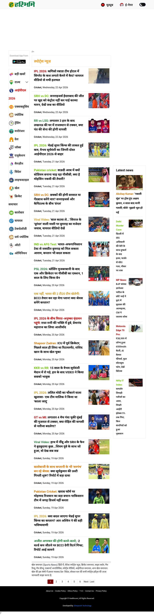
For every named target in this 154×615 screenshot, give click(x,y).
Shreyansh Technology (82, 606)
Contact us (89, 591)
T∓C (81, 591)
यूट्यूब (107, 5)
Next (86, 581)
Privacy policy (101, 591)
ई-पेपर (126, 5)
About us (49, 591)
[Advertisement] (78, 28)
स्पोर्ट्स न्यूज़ (42, 61)
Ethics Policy (73, 591)
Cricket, (51, 87)
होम (33, 52)
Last (92, 581)
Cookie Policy (60, 591)
